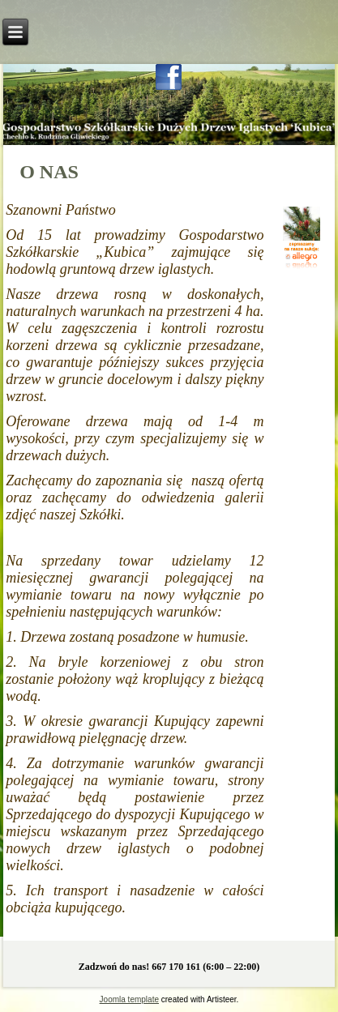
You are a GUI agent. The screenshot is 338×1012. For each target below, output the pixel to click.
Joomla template (129, 999)
